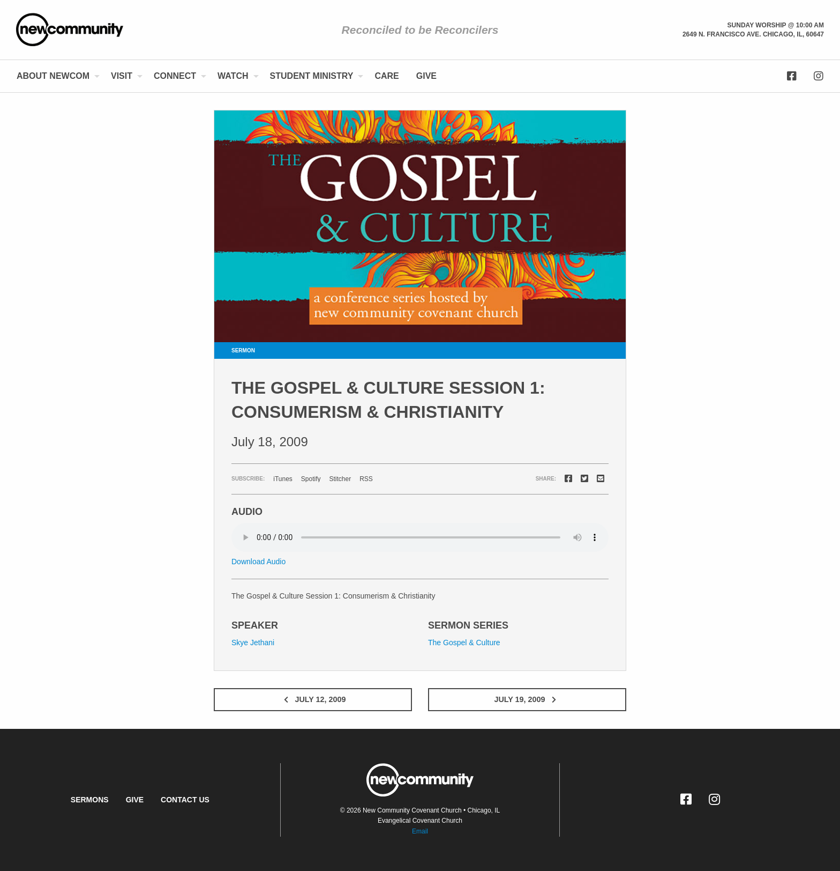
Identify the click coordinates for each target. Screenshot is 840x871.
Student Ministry (312, 75)
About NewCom (53, 75)
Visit (121, 75)
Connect (175, 75)
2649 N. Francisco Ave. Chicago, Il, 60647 (753, 34)
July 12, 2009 (313, 699)
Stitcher (340, 479)
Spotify (311, 479)
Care (386, 75)
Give (426, 75)
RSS (366, 479)
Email (420, 831)
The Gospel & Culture (464, 642)
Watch (233, 75)
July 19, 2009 (527, 699)
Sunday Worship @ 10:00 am (776, 25)
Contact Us (185, 799)
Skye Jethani (252, 642)
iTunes (282, 479)
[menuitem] (55, 76)
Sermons (90, 799)
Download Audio (258, 561)
